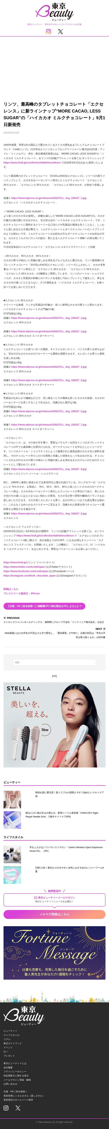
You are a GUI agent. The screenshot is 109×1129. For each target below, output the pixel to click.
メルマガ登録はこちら (54, 914)
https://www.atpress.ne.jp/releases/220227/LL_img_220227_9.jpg (48, 513)
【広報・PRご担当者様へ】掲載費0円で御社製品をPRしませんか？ (44, 606)
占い (6, 1051)
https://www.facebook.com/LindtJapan (26, 571)
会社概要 (8, 1067)
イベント (8, 1047)
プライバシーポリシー (15, 1071)
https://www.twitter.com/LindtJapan (24, 566)
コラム (7, 1039)
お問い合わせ (10, 1084)
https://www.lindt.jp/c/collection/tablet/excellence (32, 162)
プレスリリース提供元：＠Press (22, 593)
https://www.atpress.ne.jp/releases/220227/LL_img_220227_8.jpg (48, 469)
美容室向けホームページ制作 (18, 1099)
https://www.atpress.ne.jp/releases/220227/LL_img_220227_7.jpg (48, 424)
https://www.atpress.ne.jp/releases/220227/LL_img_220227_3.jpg (48, 331)
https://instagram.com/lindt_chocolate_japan (30, 575)
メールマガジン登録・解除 (17, 1080)
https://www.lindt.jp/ (15, 562)
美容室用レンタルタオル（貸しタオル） (24, 1095)
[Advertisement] (54, 63)
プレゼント (9, 1055)
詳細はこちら (11, 589)
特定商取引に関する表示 (16, 1075)
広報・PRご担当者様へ (15, 1091)
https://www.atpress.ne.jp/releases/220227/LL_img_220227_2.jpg (48, 318)
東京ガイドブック (13, 1043)
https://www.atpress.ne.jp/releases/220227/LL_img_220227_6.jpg (48, 411)
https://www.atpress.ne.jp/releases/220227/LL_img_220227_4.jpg (48, 366)
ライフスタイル (12, 1035)
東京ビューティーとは (15, 1063)
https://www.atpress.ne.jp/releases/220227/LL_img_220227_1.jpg (48, 198)
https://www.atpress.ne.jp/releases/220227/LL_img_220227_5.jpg (48, 380)
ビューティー (10, 1031)
